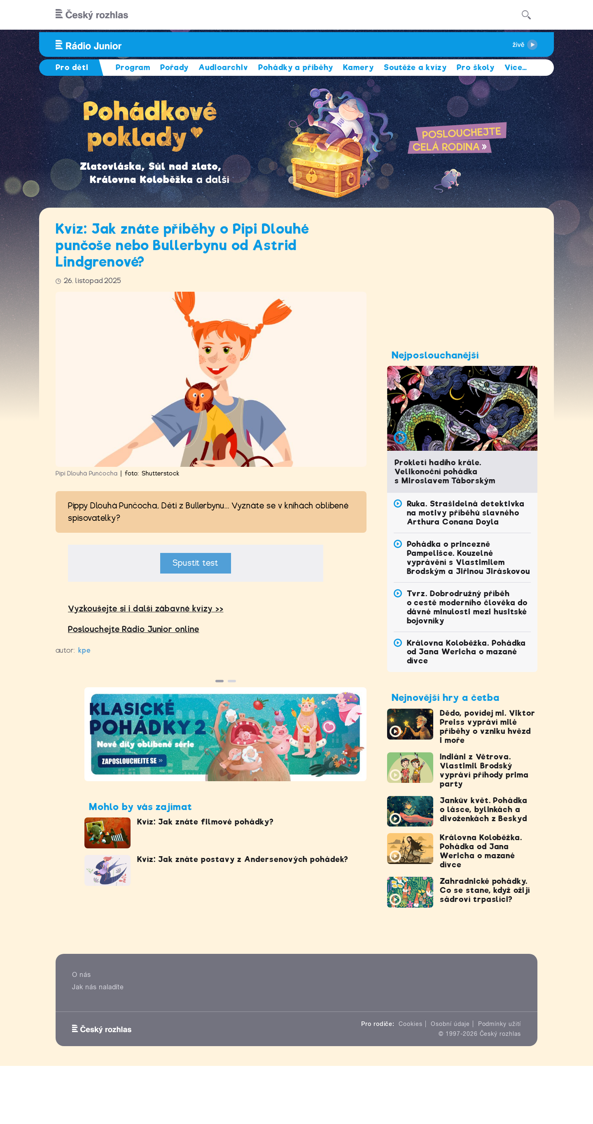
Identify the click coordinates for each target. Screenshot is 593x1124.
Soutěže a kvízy (415, 67)
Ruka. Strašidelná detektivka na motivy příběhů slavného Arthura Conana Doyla (466, 512)
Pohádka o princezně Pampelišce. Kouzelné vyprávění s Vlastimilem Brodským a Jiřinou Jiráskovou (468, 558)
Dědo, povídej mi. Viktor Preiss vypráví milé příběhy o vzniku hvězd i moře (487, 727)
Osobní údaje (450, 1024)
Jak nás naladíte (98, 987)
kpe (84, 650)
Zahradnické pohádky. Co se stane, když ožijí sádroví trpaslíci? (485, 890)
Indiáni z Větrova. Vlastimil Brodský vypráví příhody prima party (484, 770)
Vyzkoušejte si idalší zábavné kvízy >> (145, 609)
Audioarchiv (223, 67)
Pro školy (476, 67)
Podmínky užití (499, 1024)
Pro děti (72, 67)
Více (515, 67)
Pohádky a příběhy (295, 67)
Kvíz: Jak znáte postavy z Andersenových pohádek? (242, 859)
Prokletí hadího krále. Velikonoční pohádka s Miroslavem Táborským (445, 471)
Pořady (174, 67)
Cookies (411, 1024)
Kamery (358, 67)
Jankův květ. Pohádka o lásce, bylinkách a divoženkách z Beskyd (484, 809)
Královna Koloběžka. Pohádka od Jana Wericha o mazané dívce (466, 652)
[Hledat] (526, 15)
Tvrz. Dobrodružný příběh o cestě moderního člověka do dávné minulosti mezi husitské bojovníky (467, 607)
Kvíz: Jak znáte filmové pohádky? (205, 821)
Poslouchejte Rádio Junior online (133, 629)
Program (133, 67)
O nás (81, 975)
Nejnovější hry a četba (446, 697)
